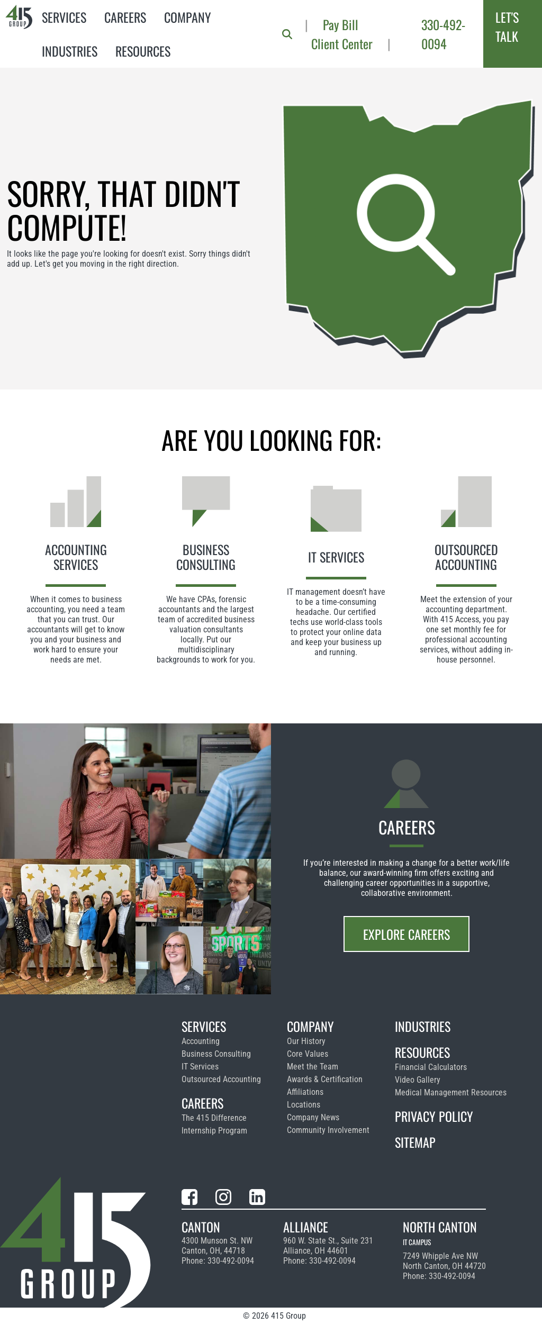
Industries (69, 50)
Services (64, 16)
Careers (125, 16)
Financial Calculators (431, 1067)
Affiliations (305, 1092)
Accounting (201, 1041)
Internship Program (214, 1131)
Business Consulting (216, 1054)
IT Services (200, 1067)
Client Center (342, 43)
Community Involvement (328, 1130)
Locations (303, 1105)
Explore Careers (406, 934)
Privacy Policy (434, 1116)
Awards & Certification (325, 1079)
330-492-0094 (443, 34)
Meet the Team (312, 1067)
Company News (313, 1117)
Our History (306, 1041)
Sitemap (415, 1141)
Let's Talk (507, 26)
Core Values (307, 1054)
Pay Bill (340, 24)
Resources (142, 50)
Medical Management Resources (451, 1092)
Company (187, 16)
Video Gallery (417, 1080)
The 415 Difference (214, 1118)
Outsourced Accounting (221, 1079)
